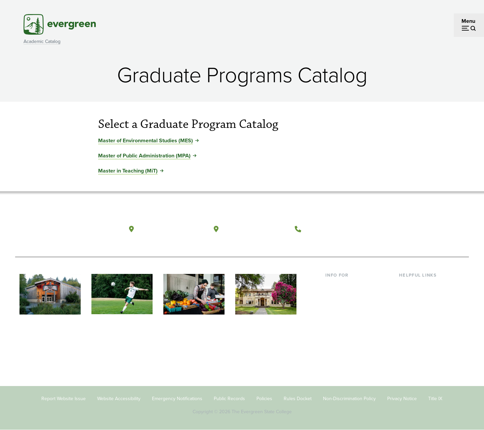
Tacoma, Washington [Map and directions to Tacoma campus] (255, 228)
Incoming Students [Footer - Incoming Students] (347, 296)
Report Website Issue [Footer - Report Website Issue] (63, 398)
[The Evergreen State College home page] (63, 230)
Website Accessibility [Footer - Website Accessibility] (118, 398)
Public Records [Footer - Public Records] (229, 398)
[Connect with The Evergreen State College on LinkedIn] (439, 229)
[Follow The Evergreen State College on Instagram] (425, 229)
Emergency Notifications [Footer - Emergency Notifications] (177, 398)
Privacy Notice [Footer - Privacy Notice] (402, 398)
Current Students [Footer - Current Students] (345, 285)
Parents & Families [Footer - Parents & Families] (346, 307)
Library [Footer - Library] (407, 285)
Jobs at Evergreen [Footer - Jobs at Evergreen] (420, 350)
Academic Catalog (42, 41)
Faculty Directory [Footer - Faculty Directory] (419, 296)
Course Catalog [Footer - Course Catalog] (417, 318)
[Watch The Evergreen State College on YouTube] (411, 229)
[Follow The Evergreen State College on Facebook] (397, 229)
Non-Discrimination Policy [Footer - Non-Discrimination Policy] (349, 398)
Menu (468, 21)
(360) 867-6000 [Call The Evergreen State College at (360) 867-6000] (330, 228)
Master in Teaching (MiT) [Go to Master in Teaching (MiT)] (128, 171)
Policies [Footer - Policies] (264, 398)
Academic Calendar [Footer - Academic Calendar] (422, 329)
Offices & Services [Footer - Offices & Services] (420, 307)
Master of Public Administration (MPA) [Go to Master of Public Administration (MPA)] (144, 155)
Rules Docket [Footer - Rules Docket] (298, 398)
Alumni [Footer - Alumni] (333, 339)
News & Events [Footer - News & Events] (416, 339)
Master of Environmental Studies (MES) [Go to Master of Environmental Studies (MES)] (145, 140)
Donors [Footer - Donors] (333, 329)
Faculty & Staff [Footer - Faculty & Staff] (342, 318)
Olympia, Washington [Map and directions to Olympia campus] (170, 228)
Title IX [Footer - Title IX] (435, 398)
